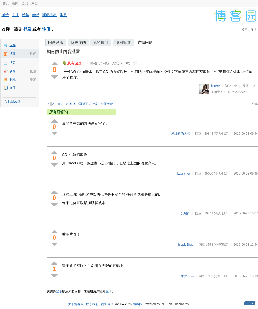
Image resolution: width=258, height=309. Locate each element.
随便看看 (49, 15)
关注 (15, 15)
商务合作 (107, 304)
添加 (33, 79)
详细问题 (145, 42)
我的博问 (101, 42)
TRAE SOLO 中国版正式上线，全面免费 (85, 104)
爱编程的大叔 (180, 133)
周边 (34, 3)
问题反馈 (14, 101)
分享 (255, 104)
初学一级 (231, 86)
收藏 (13, 79)
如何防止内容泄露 (63, 51)
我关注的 (78, 42)
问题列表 (56, 42)
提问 (33, 54)
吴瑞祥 (185, 213)
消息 (63, 15)
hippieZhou (185, 244)
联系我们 (92, 304)
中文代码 (187, 276)
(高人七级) (221, 133)
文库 (13, 87)
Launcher (183, 173)
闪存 (13, 45)
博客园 (137, 304)
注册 (46, 29)
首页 (6, 3)
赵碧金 (215, 86)
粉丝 (25, 15)
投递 (33, 71)
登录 (27, 29)
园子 (5, 15)
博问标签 (123, 42)
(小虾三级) (221, 244)
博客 (13, 62)
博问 (13, 54)
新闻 (15, 3)
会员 (25, 3)
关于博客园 (76, 304)
